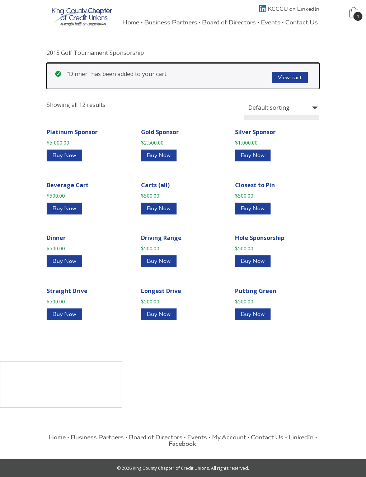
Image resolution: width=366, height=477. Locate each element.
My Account (229, 438)
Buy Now (64, 156)
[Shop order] (281, 107)
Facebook (182, 444)
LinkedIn (301, 438)
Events (271, 23)
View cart (290, 78)
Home (130, 23)
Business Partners (170, 23)
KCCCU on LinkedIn (289, 9)
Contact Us (301, 23)
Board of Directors (229, 23)
